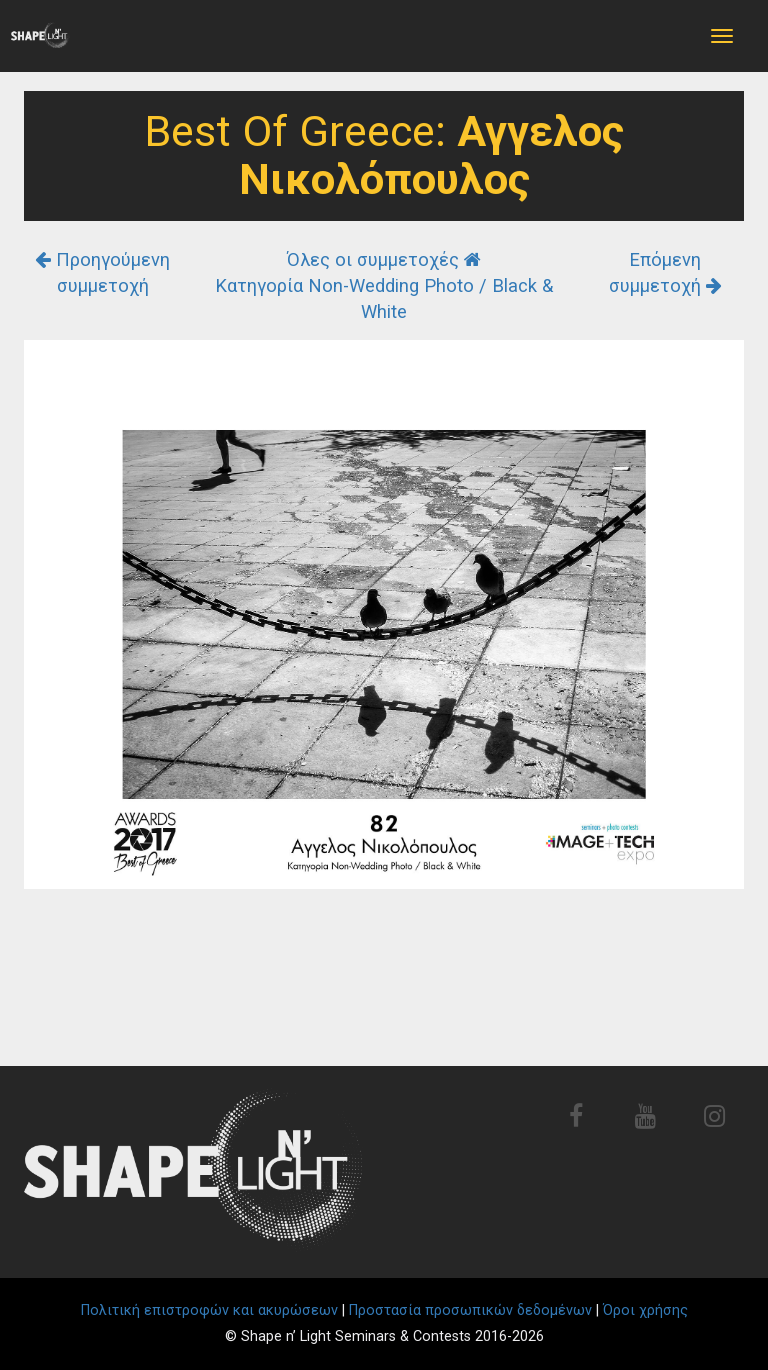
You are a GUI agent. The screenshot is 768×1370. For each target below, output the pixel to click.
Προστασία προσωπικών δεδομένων (470, 1310)
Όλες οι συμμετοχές (384, 259)
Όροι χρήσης (645, 1310)
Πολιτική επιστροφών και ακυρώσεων (209, 1310)
